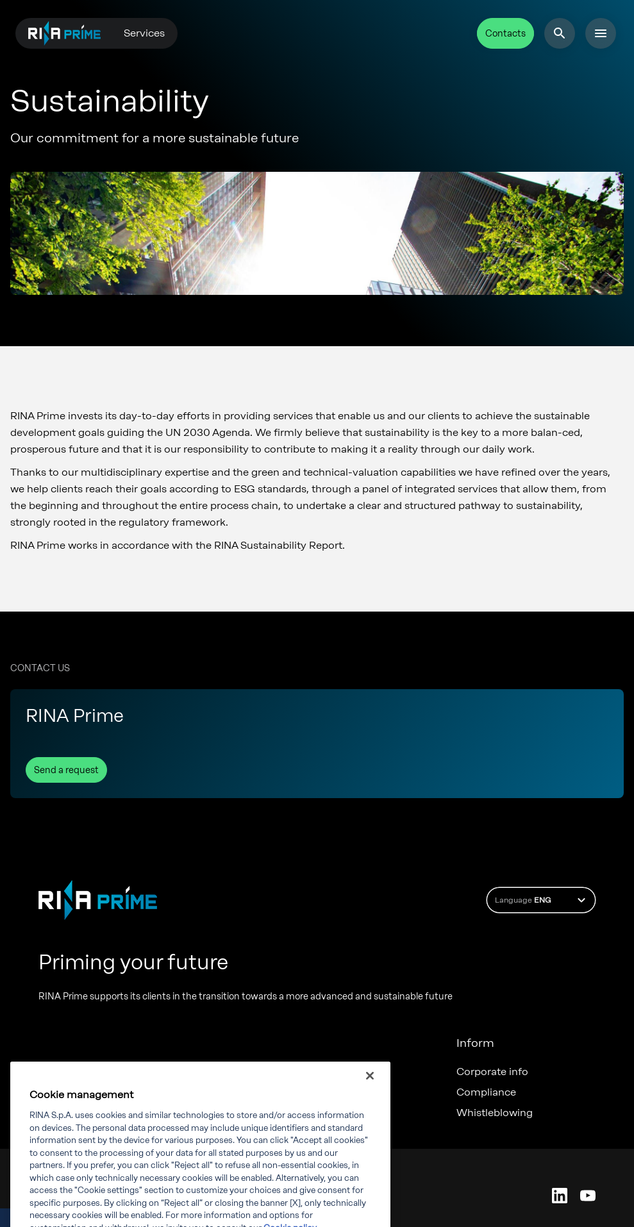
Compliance (486, 1092)
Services (144, 33)
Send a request (66, 770)
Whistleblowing (494, 1113)
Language (542, 900)
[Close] (370, 1105)
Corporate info (492, 1072)
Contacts (505, 33)
